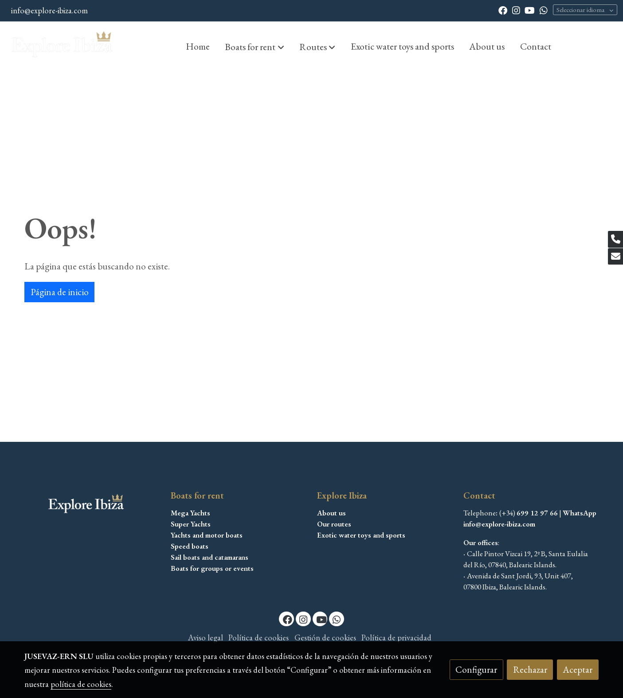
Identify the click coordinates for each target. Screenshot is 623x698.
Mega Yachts (190, 513)
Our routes (334, 524)
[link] (62, 46)
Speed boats (189, 546)
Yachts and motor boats (207, 535)
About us (331, 513)
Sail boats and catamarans (209, 557)
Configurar (476, 669)
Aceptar (577, 669)
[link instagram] (516, 9)
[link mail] (615, 256)
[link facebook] (502, 9)
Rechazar (530, 669)
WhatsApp (579, 513)
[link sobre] (91, 505)
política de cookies (81, 684)
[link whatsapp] (544, 9)
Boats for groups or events (212, 568)
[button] (255, 46)
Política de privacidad (396, 637)
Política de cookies (258, 637)
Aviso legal (205, 637)
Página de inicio (60, 292)
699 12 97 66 (537, 513)
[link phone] (615, 239)
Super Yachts (191, 524)
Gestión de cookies (325, 637)
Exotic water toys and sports (361, 535)
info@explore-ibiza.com (49, 10)
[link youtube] (530, 9)
